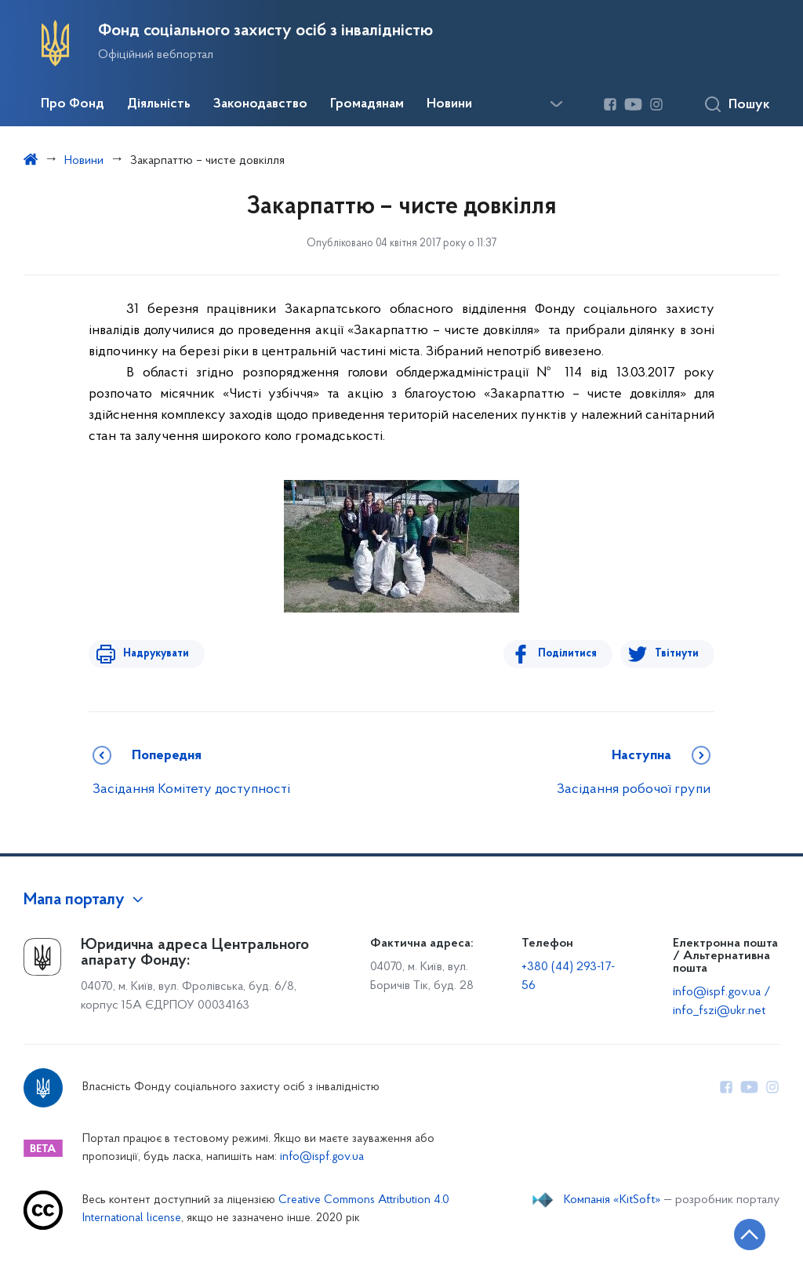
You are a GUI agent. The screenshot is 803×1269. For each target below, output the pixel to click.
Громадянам (367, 104)
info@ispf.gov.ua (322, 1157)
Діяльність (159, 104)
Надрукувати (153, 654)
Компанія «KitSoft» (612, 1200)
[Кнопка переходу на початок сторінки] (744, 1233)
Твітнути (677, 654)
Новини (449, 104)
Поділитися (570, 654)
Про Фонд (72, 104)
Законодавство (260, 104)
